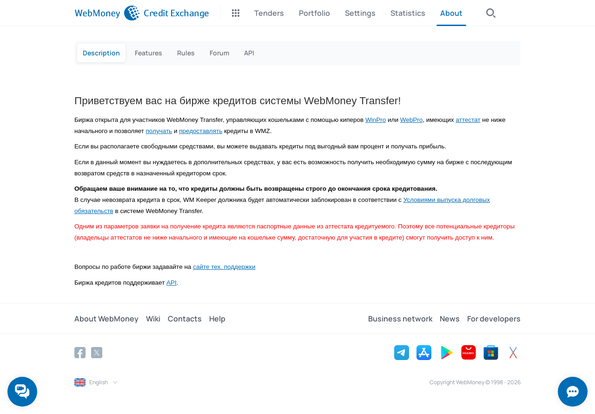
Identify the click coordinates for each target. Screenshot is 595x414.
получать (159, 130)
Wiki (153, 319)
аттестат (468, 119)
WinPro (375, 119)
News (450, 319)
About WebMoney (106, 319)
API (171, 282)
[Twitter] (96, 352)
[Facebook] (80, 352)
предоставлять (200, 130)
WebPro (411, 119)
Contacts (185, 319)
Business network (400, 319)
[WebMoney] (107, 13)
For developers (494, 319)
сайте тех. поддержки (224, 266)
